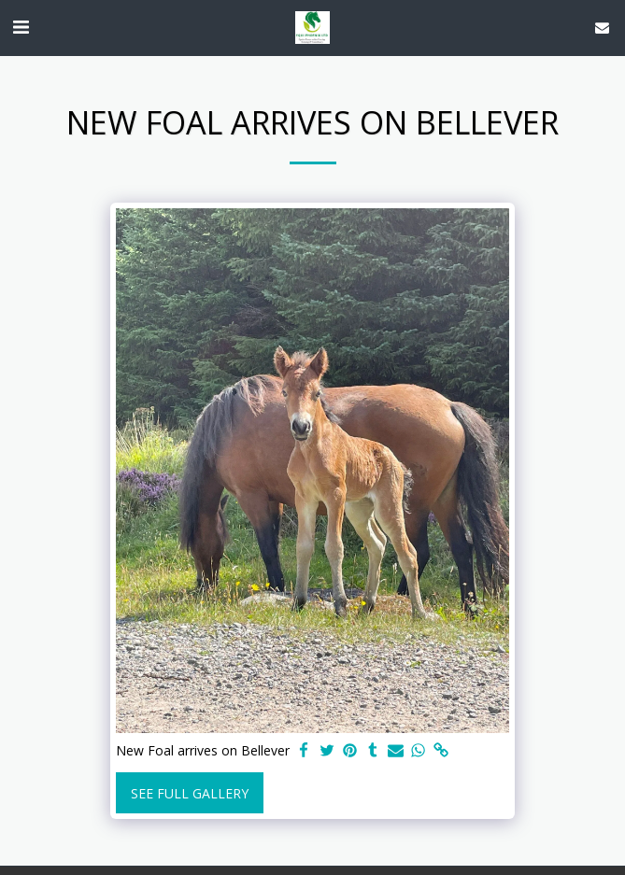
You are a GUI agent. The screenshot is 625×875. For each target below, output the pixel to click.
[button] (20, 26)
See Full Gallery (190, 793)
